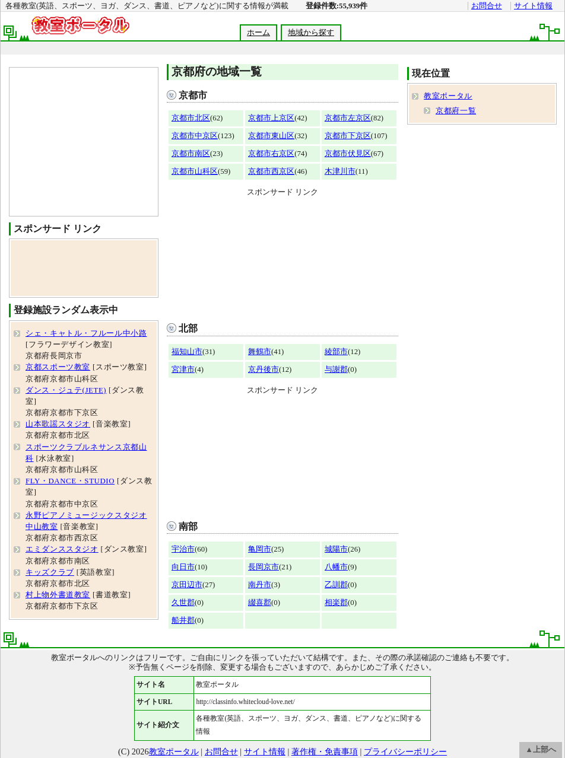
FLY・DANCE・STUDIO (70, 481)
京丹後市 (263, 369)
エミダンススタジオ (62, 549)
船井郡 (183, 620)
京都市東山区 (271, 136)
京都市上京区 (271, 118)
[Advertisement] (282, 257)
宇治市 (183, 549)
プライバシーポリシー (405, 751)
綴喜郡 (259, 602)
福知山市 (187, 352)
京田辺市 (187, 585)
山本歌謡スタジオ (58, 424)
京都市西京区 (271, 171)
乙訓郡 (336, 585)
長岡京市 (263, 567)
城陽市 (336, 549)
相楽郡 (336, 602)
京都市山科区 (195, 171)
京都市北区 (191, 118)
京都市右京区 (271, 153)
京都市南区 (191, 153)
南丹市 (259, 585)
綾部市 (336, 352)
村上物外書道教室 (58, 595)
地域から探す (311, 32)
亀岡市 (259, 549)
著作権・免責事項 (324, 751)
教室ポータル (448, 96)
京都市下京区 (348, 136)
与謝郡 (336, 369)
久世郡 (183, 602)
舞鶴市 (259, 352)
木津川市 (340, 171)
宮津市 (183, 369)
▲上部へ (540, 750)
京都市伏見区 (348, 153)
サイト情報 (533, 6)
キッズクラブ (50, 572)
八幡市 (336, 567)
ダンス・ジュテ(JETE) (66, 390)
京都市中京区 (195, 136)
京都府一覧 (456, 111)
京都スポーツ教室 (58, 367)
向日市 (183, 567)
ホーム (258, 32)
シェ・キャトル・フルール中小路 (86, 333)
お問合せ (486, 6)
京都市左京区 (348, 118)
